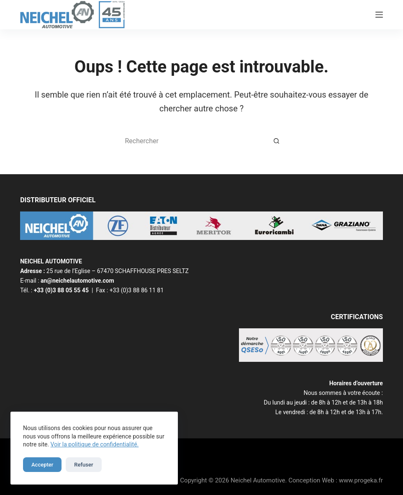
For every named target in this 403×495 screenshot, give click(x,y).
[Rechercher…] (193, 140)
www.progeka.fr (361, 480)
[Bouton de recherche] (277, 140)
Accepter (42, 464)
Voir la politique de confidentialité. (95, 444)
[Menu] (379, 14)
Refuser (83, 464)
